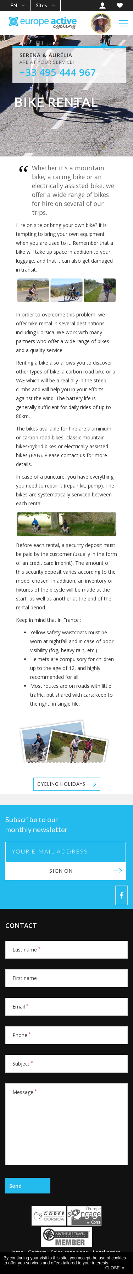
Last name (26, 949)
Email (20, 1006)
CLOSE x (114, 1267)
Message (24, 1092)
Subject (22, 1063)
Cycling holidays (61, 784)
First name (24, 978)
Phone (21, 1035)
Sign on (61, 871)
